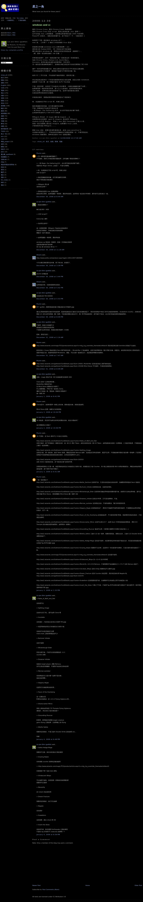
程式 (2, 78)
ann (2, 136)
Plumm (38, 153)
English (3, 85)
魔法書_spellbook (7, 154)
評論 (2, 162)
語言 (2, 152)
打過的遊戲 (22, 20)
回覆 (2, 126)
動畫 (2, 118)
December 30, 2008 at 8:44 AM (49, 196)
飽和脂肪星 (4, 129)
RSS (13, 33)
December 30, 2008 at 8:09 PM (49, 317)
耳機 (2, 121)
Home (87, 885)
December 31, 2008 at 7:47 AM (49, 355)
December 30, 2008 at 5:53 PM (49, 299)
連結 (2, 185)
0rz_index (4, 180)
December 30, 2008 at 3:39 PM (49, 265)
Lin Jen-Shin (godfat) (43, 202)
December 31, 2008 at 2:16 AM (49, 337)
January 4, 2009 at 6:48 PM (48, 739)
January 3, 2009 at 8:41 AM (48, 472)
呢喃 (2, 101)
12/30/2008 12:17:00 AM (71, 138)
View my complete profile (12, 50)
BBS (2, 182)
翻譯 (2, 172)
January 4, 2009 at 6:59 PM (48, 834)
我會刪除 (4, 157)
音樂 (2, 98)
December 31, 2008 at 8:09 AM (49, 369)
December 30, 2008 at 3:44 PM (49, 276)
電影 (2, 177)
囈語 (2, 108)
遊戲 (2, 83)
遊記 (2, 175)
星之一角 (4, 134)
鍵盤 (2, 147)
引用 (2, 88)
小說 (2, 139)
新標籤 (3, 106)
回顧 (2, 95)
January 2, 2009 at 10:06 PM (48, 428)
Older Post (138, 885)
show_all (4, 75)
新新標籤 (4, 113)
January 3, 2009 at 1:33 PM (48, 590)
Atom (9, 33)
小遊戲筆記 (10, 20)
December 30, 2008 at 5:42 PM (49, 288)
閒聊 (2, 80)
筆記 (2, 93)
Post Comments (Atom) (50, 889)
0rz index (20, 18)
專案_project (5, 141)
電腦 (2, 90)
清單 (2, 144)
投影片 (3, 149)
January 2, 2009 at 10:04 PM (48, 412)
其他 (2, 103)
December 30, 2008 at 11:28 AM (50, 250)
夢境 (2, 124)
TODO (3, 131)
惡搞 (2, 167)
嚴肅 (2, 111)
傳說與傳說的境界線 (7, 164)
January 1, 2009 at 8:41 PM (48, 396)
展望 (2, 170)
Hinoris (39, 255)
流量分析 (4, 159)
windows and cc (41, 25)
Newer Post (36, 885)
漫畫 (2, 116)
